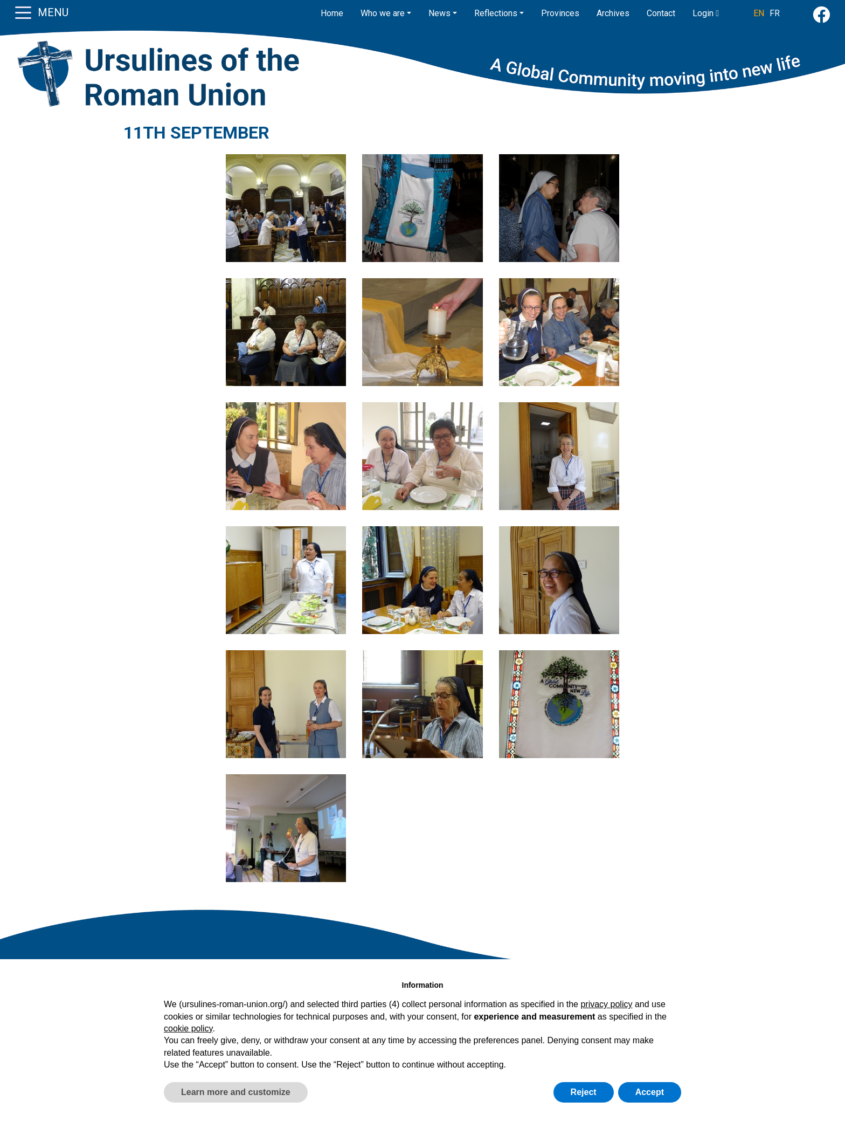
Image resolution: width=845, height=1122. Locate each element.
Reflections (495, 13)
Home (332, 13)
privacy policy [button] (606, 1004)
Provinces (560, 13)
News (439, 13)
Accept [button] (649, 1092)
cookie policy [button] (188, 1028)
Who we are (383, 13)
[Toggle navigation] (23, 11)
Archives (613, 13)
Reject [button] (584, 1092)
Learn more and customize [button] (235, 1092)
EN (758, 13)
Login (705, 13)
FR (775, 13)
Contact (661, 13)
